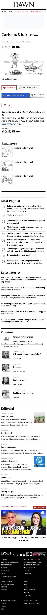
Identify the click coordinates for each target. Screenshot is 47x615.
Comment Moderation (8, 576)
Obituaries (27, 573)
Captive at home (19, 380)
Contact (4, 559)
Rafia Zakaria (17, 384)
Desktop (4, 590)
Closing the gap (7, 491)
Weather (4, 587)
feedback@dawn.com (11, 124)
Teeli (3, 609)
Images (26, 587)
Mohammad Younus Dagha (22, 341)
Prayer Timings (6, 581)
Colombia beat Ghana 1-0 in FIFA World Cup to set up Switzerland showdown (23, 288)
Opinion (7, 332)
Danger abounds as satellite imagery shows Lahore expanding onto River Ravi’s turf (22, 320)
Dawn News (27, 595)
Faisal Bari (16, 397)
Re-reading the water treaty (19, 255)
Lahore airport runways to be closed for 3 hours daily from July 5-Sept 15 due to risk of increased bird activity (25, 209)
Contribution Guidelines (9, 562)
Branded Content (30, 568)
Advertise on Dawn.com (32, 565)
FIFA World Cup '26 (21, 11)
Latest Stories (10, 272)
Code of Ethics (6, 565)
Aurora (26, 592)
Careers (27, 570)
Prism (26, 584)
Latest (10, 11)
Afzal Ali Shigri (18, 358)
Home (4, 11)
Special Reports (29, 590)
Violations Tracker (37, 11)
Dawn (25, 581)
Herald (3, 606)
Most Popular (11, 201)
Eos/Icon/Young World (9, 600)
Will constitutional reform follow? (27, 354)
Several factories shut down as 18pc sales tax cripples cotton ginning (23, 312)
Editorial (7, 408)
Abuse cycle (6, 477)
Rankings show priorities (23, 393)
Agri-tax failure (7, 416)
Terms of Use (5, 570)
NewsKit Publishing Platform (32, 603)
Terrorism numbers (9, 447)
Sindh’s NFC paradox (23, 337)
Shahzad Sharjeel (19, 371)
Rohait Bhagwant (7, 42)
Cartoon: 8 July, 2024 (20, 34)
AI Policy (4, 568)
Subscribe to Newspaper (32, 559)
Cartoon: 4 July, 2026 (23, 148)
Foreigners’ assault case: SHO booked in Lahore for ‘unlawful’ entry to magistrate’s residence (23, 296)
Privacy (3, 573)
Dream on (17, 367)
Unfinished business (9, 461)
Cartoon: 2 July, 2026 (23, 176)
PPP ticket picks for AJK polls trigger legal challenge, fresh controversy (23, 304)
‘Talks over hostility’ (15, 215)
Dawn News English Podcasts (14, 506)
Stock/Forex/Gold (7, 584)
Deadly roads (7, 433)
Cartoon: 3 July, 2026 (23, 162)
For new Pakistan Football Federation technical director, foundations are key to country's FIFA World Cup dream (23, 279)
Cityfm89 (4, 603)
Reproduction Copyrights (33, 562)
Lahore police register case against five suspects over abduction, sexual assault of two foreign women (24, 242)
